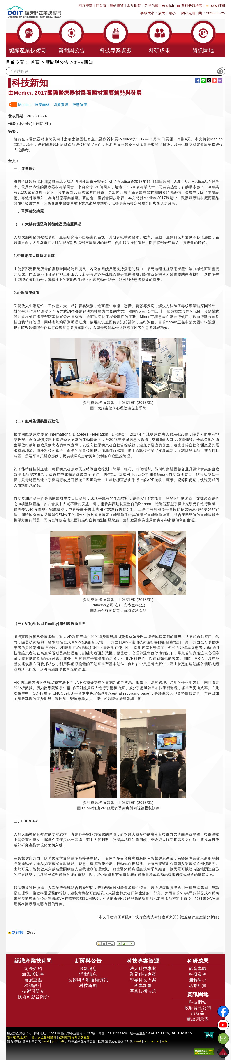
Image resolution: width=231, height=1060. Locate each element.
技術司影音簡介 (33, 996)
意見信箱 (151, 5)
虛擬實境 (61, 105)
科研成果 (198, 961)
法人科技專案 (143, 968)
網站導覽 (117, 5)
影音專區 (198, 968)
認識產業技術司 (33, 961)
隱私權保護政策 (18, 1037)
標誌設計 (33, 985)
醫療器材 (42, 105)
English (168, 5)
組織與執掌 (33, 974)
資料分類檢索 (189, 5)
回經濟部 (86, 5)
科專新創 (143, 985)
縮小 (172, 13)
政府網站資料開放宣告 (74, 1037)
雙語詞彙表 (198, 1019)
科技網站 (198, 1002)
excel (155, 1041)
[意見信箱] (223, 1038)
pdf (54, 1041)
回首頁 (101, 5)
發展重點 (33, 980)
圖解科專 (198, 980)
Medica (24, 105)
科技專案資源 (143, 961)
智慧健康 (79, 105)
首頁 (35, 62)
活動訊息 (88, 974)
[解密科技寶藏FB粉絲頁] (223, 1011)
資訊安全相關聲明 (44, 1037)
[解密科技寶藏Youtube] (223, 1025)
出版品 (197, 1013)
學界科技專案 (143, 980)
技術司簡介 (33, 991)
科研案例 (198, 974)
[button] (28, 38)
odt (62, 1041)
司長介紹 (33, 968)
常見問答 (134, 5)
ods (165, 1041)
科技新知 (83, 62)
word (137, 1041)
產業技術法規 (143, 991)
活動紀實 (198, 985)
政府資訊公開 (198, 1007)
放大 (161, 13)
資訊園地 (198, 994)
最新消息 (88, 968)
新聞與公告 (57, 62)
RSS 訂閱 (215, 5)
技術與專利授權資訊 (88, 980)
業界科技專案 (143, 974)
